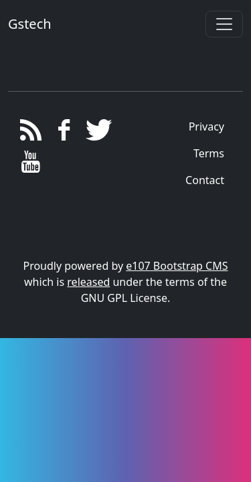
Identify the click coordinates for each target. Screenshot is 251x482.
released (88, 281)
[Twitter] (97, 133)
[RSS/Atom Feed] (31, 133)
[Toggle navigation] (224, 24)
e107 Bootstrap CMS (177, 265)
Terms (208, 153)
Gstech (30, 24)
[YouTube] (31, 165)
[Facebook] (64, 133)
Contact (204, 180)
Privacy (206, 126)
